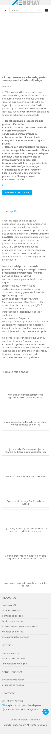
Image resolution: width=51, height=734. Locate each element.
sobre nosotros (19, 719)
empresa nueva (10, 653)
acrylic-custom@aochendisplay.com (25, 705)
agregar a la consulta (17, 192)
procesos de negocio (13, 685)
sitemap (35, 719)
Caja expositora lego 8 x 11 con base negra (25, 502)
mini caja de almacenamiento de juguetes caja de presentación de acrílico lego (25, 396)
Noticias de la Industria (14, 658)
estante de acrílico (12, 610)
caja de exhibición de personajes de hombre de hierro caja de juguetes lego (26, 450)
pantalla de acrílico (12, 615)
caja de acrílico (10, 605)
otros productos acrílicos (15, 637)
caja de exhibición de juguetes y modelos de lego (25, 584)
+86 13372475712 (14, 701)
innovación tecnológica (14, 663)
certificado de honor (13, 679)
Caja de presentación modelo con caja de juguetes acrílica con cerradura (25, 557)
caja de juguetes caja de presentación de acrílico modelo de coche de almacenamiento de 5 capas (25, 530)
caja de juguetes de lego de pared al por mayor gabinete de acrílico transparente (25, 423)
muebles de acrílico (12, 631)
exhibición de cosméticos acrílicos (20, 626)
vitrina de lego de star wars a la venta (25, 476)
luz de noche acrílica (13, 621)
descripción (11, 211)
